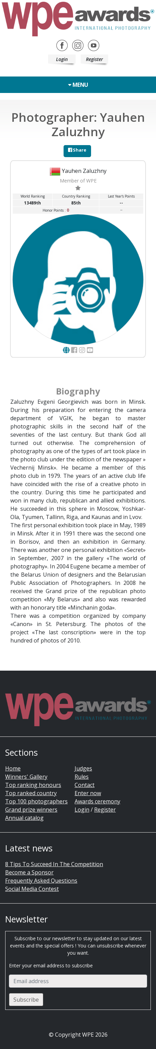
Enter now (88, 793)
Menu (78, 85)
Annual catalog (24, 818)
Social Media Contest (32, 889)
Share (77, 150)
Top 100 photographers (36, 801)
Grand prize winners (31, 809)
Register (94, 59)
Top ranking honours (33, 785)
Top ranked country (31, 793)
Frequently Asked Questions (41, 880)
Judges (83, 768)
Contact (84, 785)
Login (62, 59)
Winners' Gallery (26, 776)
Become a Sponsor (29, 872)
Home (13, 768)
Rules (82, 776)
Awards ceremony (97, 801)
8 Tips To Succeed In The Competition (54, 864)
